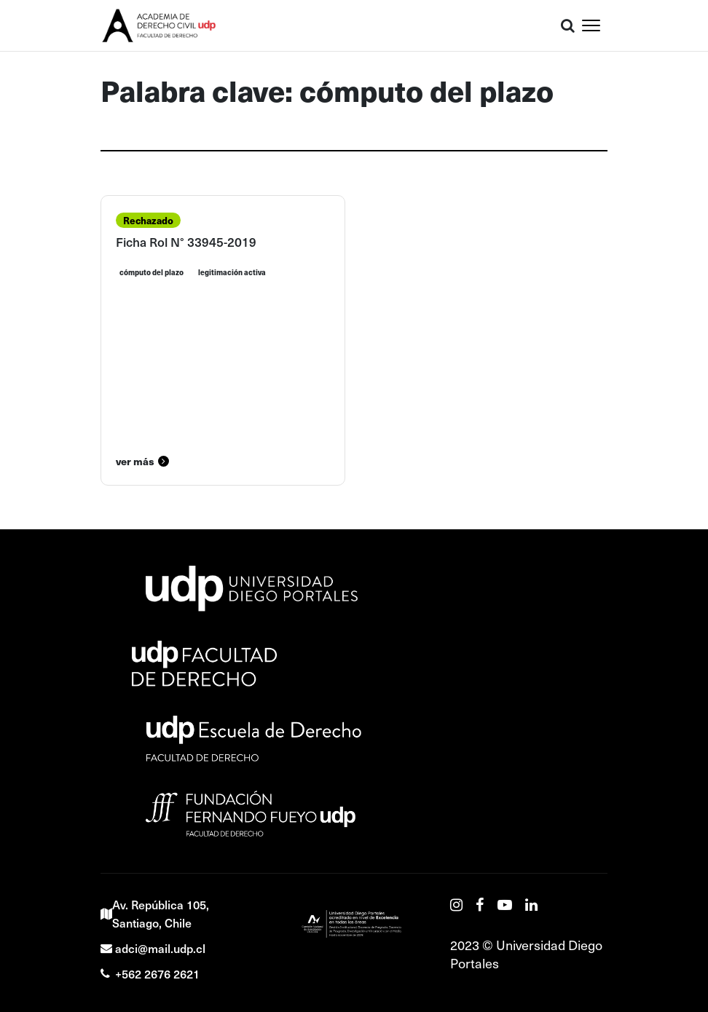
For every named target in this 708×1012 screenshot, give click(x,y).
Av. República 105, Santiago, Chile (155, 913)
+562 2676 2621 (150, 973)
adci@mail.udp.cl (153, 948)
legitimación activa (232, 272)
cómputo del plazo (151, 272)
